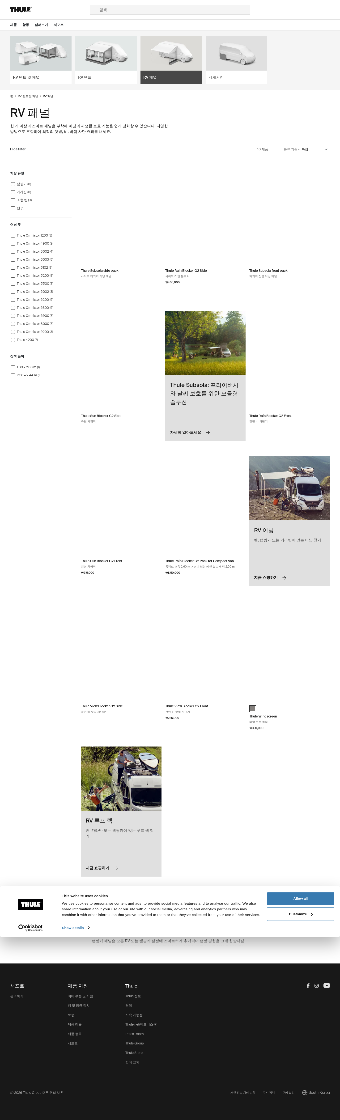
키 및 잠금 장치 (79, 1005)
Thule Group (134, 1043)
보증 (71, 1015)
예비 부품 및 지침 (80, 996)
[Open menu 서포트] (61, 25)
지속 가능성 (134, 1015)
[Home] (50, 10)
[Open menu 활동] (28, 25)
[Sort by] (315, 149)
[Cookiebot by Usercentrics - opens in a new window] (30, 1110)
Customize (301, 1097)
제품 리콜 (75, 1024)
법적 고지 (132, 1062)
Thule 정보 (133, 996)
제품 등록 (75, 1034)
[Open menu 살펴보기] (44, 25)
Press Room (134, 1034)
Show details (73, 1111)
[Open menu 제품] (16, 25)
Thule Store (134, 1053)
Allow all (300, 1082)
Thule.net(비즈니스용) (141, 1024)
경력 (128, 1005)
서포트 (73, 1043)
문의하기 (16, 996)
